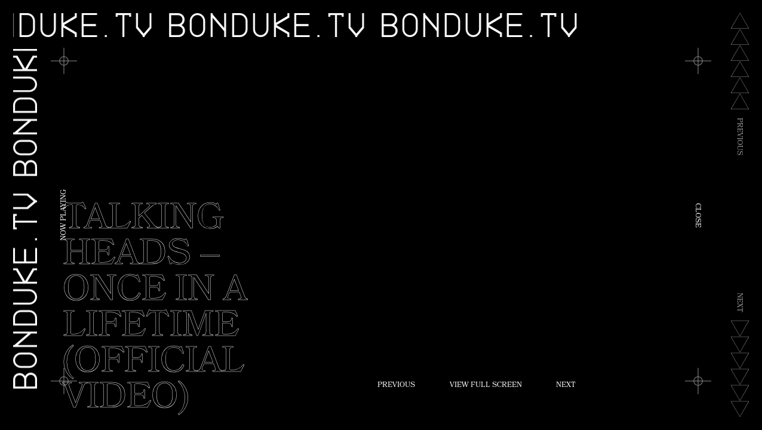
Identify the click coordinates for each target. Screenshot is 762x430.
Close (697, 215)
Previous (396, 386)
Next (566, 386)
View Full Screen (486, 386)
